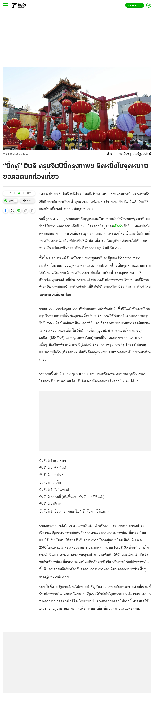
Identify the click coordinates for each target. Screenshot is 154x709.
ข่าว (109, 154)
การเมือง (123, 154)
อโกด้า (118, 226)
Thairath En (135, 5)
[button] (5, 210)
